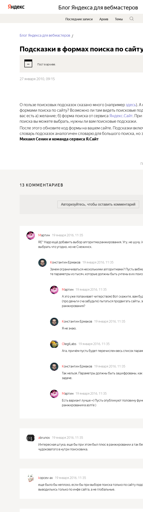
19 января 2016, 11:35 (67, 234)
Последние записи (79, 18)
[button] (98, 204)
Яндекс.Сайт (121, 115)
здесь (131, 104)
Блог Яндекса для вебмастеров (45, 35)
